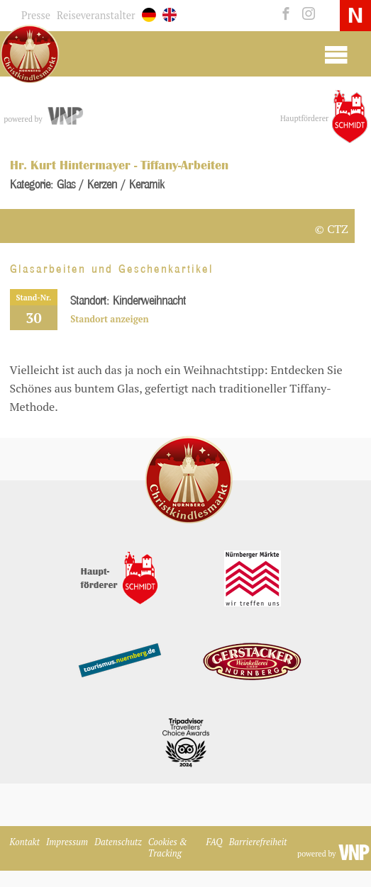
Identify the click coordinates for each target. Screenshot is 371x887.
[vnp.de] (64, 116)
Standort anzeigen (109, 319)
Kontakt (25, 842)
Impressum (67, 842)
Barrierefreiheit (258, 842)
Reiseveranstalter (96, 15)
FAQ (214, 842)
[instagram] (305, 14)
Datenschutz (118, 842)
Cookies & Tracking (167, 847)
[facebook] (284, 14)
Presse (35, 15)
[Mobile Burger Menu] (336, 54)
